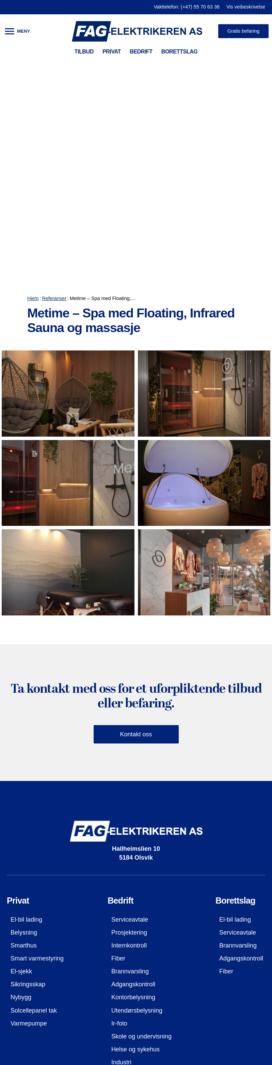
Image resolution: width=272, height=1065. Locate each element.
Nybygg (21, 807)
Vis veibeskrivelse (245, 7)
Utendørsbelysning (136, 820)
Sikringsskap (28, 794)
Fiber (118, 768)
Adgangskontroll (133, 794)
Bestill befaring (206, 1000)
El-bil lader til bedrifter (141, 885)
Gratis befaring (243, 31)
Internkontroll (129, 755)
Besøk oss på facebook (211, 980)
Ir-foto (119, 833)
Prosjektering (129, 742)
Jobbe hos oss (30, 987)
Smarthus (24, 755)
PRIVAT (111, 51)
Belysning (24, 742)
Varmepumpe (29, 833)
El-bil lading (26, 729)
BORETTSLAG (179, 51)
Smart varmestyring (37, 768)
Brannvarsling (130, 781)
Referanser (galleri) (37, 936)
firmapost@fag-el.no (207, 962)
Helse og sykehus (135, 859)
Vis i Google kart (33, 1000)
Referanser (54, 108)
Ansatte (21, 974)
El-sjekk (21, 781)
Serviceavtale (129, 729)
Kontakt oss (136, 544)
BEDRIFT (141, 51)
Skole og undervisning (141, 846)
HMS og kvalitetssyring (42, 923)
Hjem (33, 108)
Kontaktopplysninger (38, 948)
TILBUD (84, 51)
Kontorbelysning (133, 807)
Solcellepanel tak (34, 820)
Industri (121, 872)
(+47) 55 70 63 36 (204, 948)
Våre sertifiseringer (36, 961)
